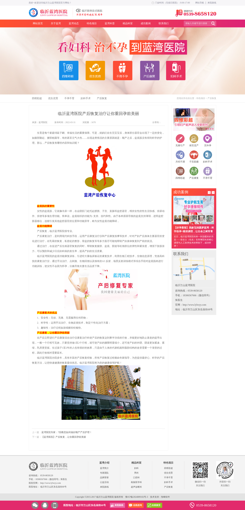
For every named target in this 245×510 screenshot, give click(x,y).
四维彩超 (37, 98)
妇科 (136, 468)
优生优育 (53, 98)
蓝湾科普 (110, 23)
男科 (136, 473)
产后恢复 (102, 98)
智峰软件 (165, 497)
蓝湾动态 (74, 23)
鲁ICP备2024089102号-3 (136, 497)
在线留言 (156, 505)
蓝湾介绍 (104, 462)
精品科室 (128, 23)
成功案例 (146, 23)
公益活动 (104, 482)
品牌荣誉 (104, 477)
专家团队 (104, 473)
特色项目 (92, 23)
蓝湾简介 (104, 468)
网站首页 (38, 23)
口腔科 (136, 477)
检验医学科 (136, 482)
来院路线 (212, 3)
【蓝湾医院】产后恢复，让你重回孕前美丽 (63, 437)
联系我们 (164, 23)
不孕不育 (69, 98)
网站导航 (199, 3)
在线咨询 (137, 505)
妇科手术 (86, 98)
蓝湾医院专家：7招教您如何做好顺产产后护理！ (66, 432)
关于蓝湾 (56, 23)
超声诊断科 (136, 487)
